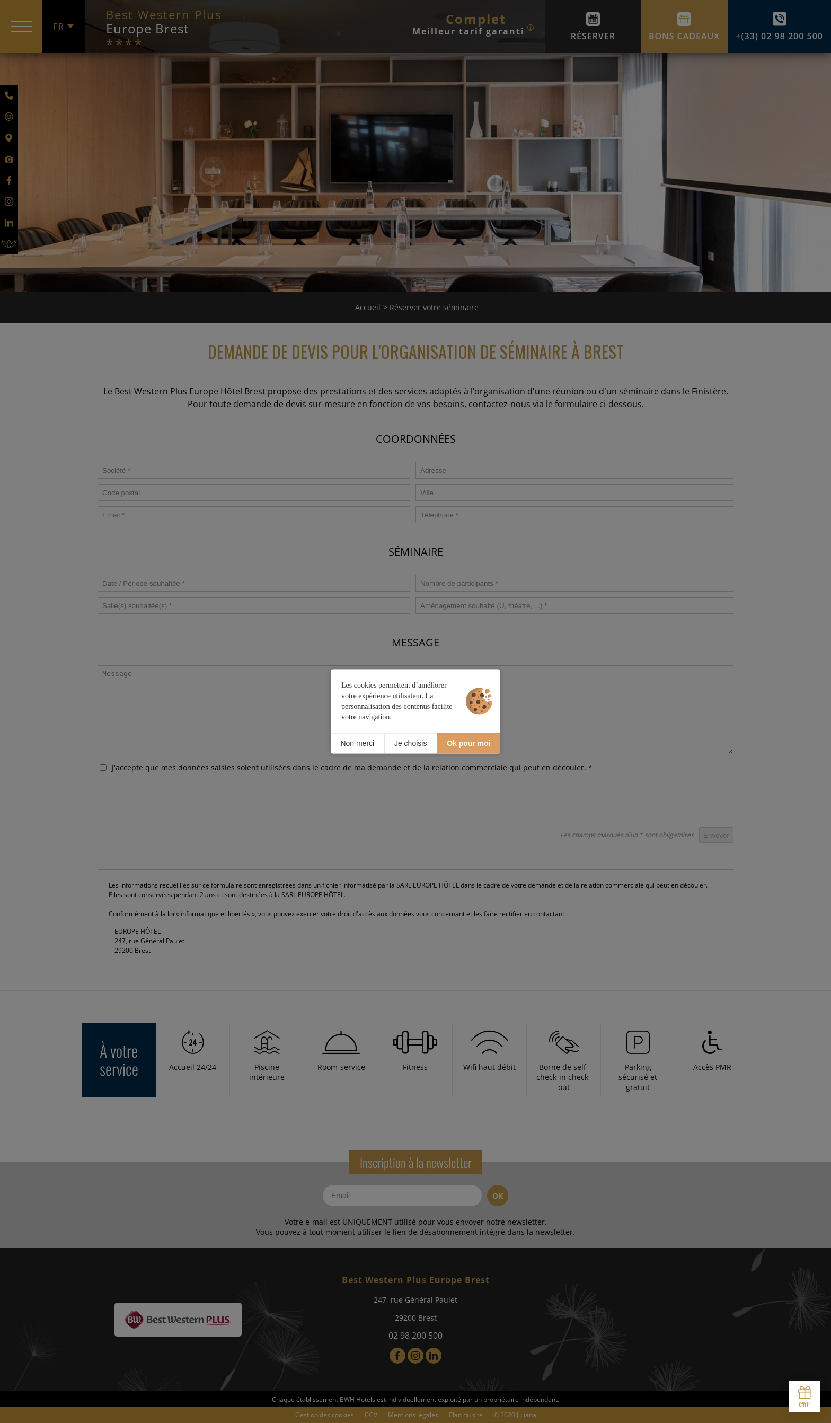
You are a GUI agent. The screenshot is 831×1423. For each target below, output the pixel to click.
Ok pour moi (468, 743)
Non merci (357, 743)
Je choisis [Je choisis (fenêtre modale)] (410, 743)
